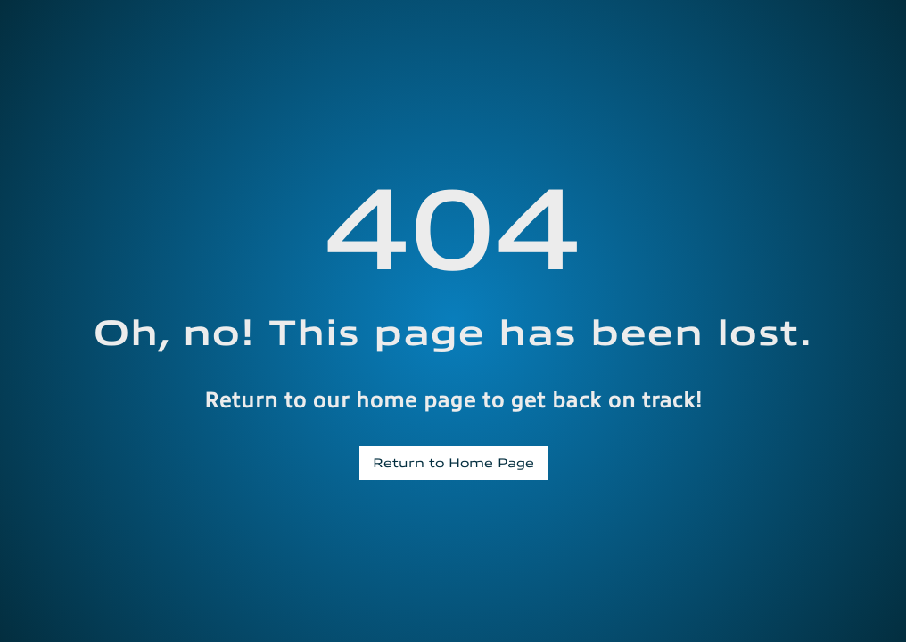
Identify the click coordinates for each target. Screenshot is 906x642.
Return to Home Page (453, 462)
